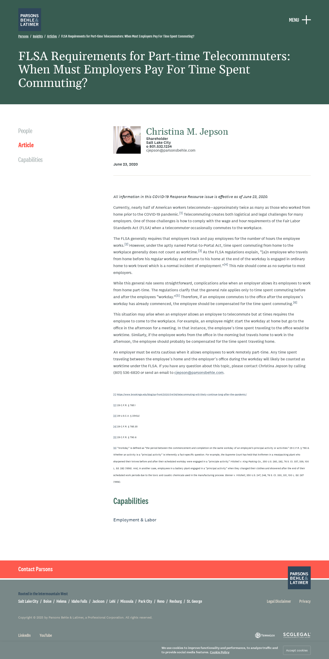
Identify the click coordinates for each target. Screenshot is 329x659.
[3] (200, 251)
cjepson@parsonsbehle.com (170, 150)
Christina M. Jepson (187, 132)
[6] (295, 302)
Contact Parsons (35, 569)
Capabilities (30, 159)
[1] (181, 213)
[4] (226, 264)
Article (26, 145)
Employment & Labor (135, 519)
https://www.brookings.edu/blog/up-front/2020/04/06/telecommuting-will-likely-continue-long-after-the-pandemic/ (182, 394)
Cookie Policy (219, 652)
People (25, 130)
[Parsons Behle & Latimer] (29, 19)
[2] (126, 244)
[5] (178, 295)
